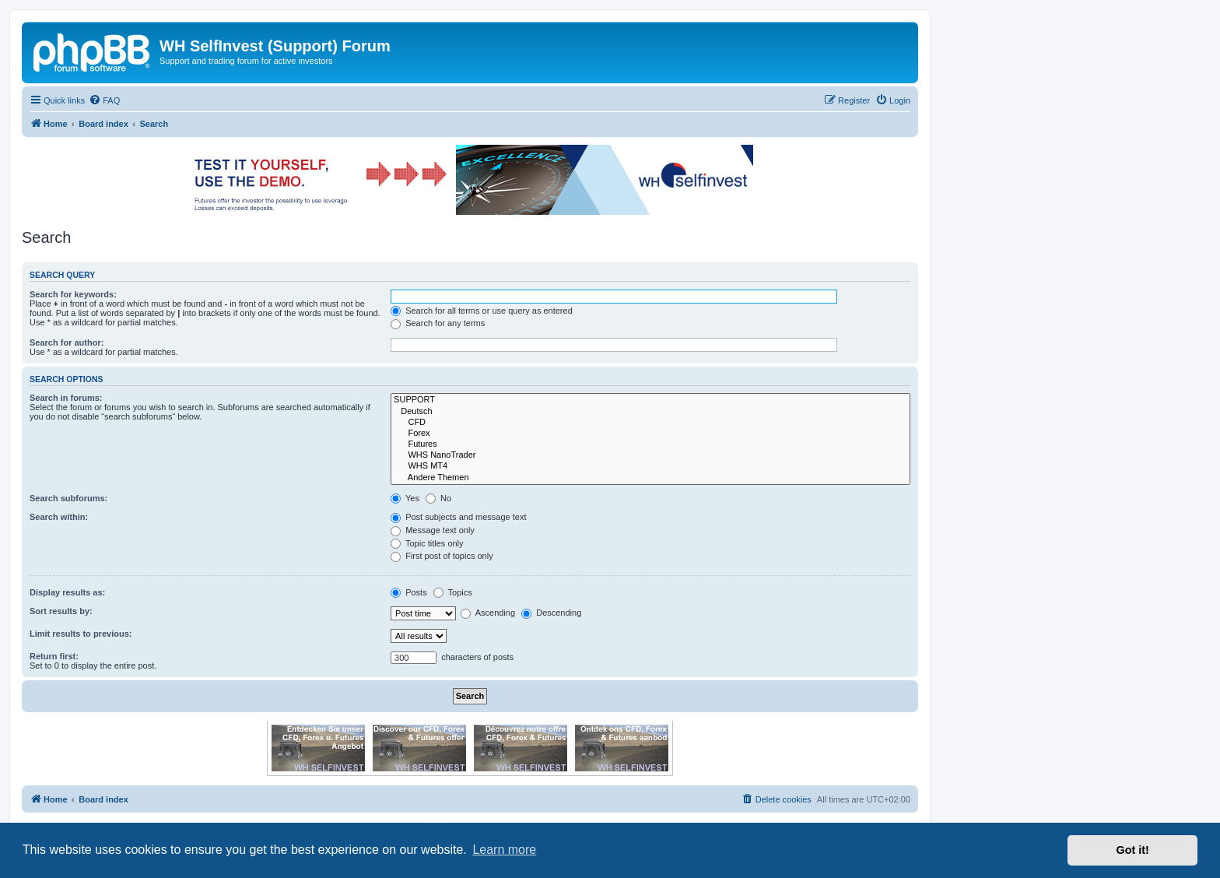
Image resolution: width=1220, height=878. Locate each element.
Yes (405, 498)
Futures (650, 444)
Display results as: (67, 592)
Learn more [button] (504, 849)
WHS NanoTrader (650, 455)
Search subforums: (68, 498)
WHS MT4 (650, 466)
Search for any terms (438, 323)
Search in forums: (66, 397)
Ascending (488, 612)
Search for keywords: (73, 294)
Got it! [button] (1133, 850)
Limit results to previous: (80, 633)
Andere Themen (650, 477)
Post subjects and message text (458, 517)
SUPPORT (650, 400)
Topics (452, 592)
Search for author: (66, 342)
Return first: (54, 656)
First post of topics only (442, 555)
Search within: (59, 517)
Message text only (433, 530)
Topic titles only (427, 543)
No (438, 498)
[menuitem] (104, 100)
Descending (551, 612)
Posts (409, 592)
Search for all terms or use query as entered (482, 310)
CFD (650, 422)
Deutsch (650, 411)
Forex (650, 433)
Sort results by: (61, 611)
